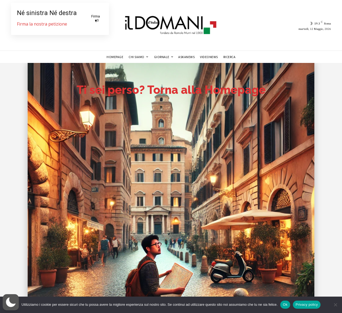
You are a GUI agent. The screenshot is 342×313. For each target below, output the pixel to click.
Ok (285, 305)
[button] (11, 302)
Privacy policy (307, 305)
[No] (335, 304)
